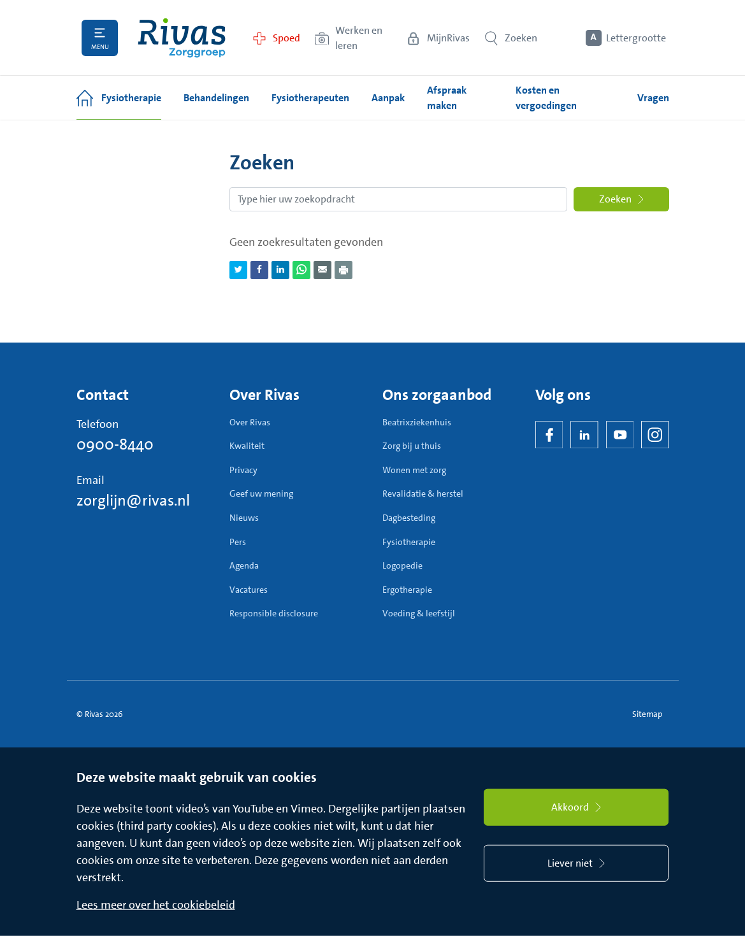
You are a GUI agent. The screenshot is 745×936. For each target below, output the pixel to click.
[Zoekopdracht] (398, 199)
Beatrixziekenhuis (416, 422)
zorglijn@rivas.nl (133, 500)
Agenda (244, 565)
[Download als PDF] (343, 270)
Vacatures (248, 589)
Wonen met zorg (414, 470)
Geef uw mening (261, 493)
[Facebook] (549, 435)
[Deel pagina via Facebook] (259, 270)
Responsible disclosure (273, 613)
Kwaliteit (246, 445)
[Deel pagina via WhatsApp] (301, 270)
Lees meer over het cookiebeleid (155, 904)
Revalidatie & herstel (422, 493)
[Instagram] (655, 435)
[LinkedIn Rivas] (584, 435)
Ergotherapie (407, 589)
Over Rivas (249, 422)
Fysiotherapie (408, 542)
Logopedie (402, 565)
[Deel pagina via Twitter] (238, 270)
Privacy (243, 470)
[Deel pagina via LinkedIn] (280, 270)
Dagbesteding (408, 517)
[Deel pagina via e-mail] (322, 270)
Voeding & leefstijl (418, 613)
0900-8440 (115, 444)
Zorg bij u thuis (411, 445)
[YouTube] (620, 435)
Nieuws (244, 517)
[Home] (182, 38)
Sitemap (647, 714)
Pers (237, 542)
